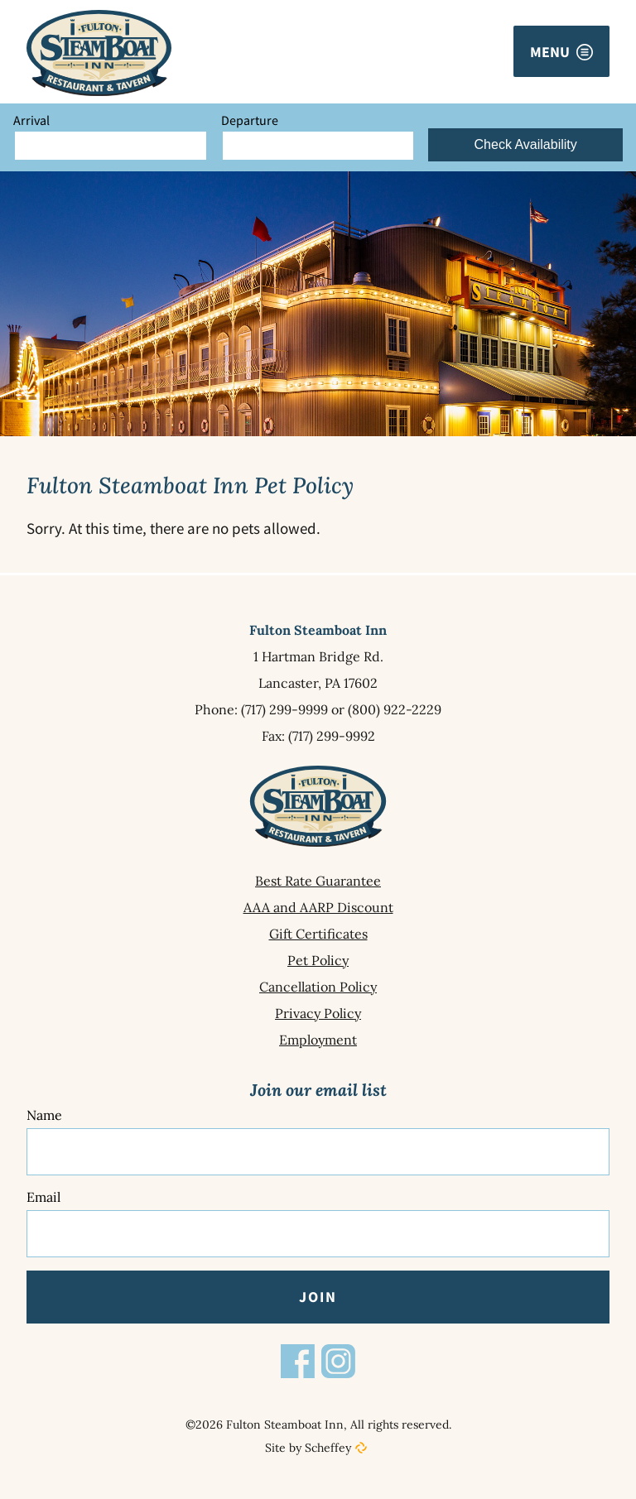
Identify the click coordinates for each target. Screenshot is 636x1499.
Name (44, 1115)
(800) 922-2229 (394, 709)
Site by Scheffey (308, 1447)
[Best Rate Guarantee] (318, 880)
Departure (249, 120)
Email (43, 1197)
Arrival (31, 120)
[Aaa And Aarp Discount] (318, 907)
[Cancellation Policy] (318, 986)
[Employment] (318, 1039)
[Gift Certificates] (318, 933)
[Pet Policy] (318, 960)
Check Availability (526, 144)
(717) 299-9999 (284, 709)
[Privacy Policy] (318, 1013)
